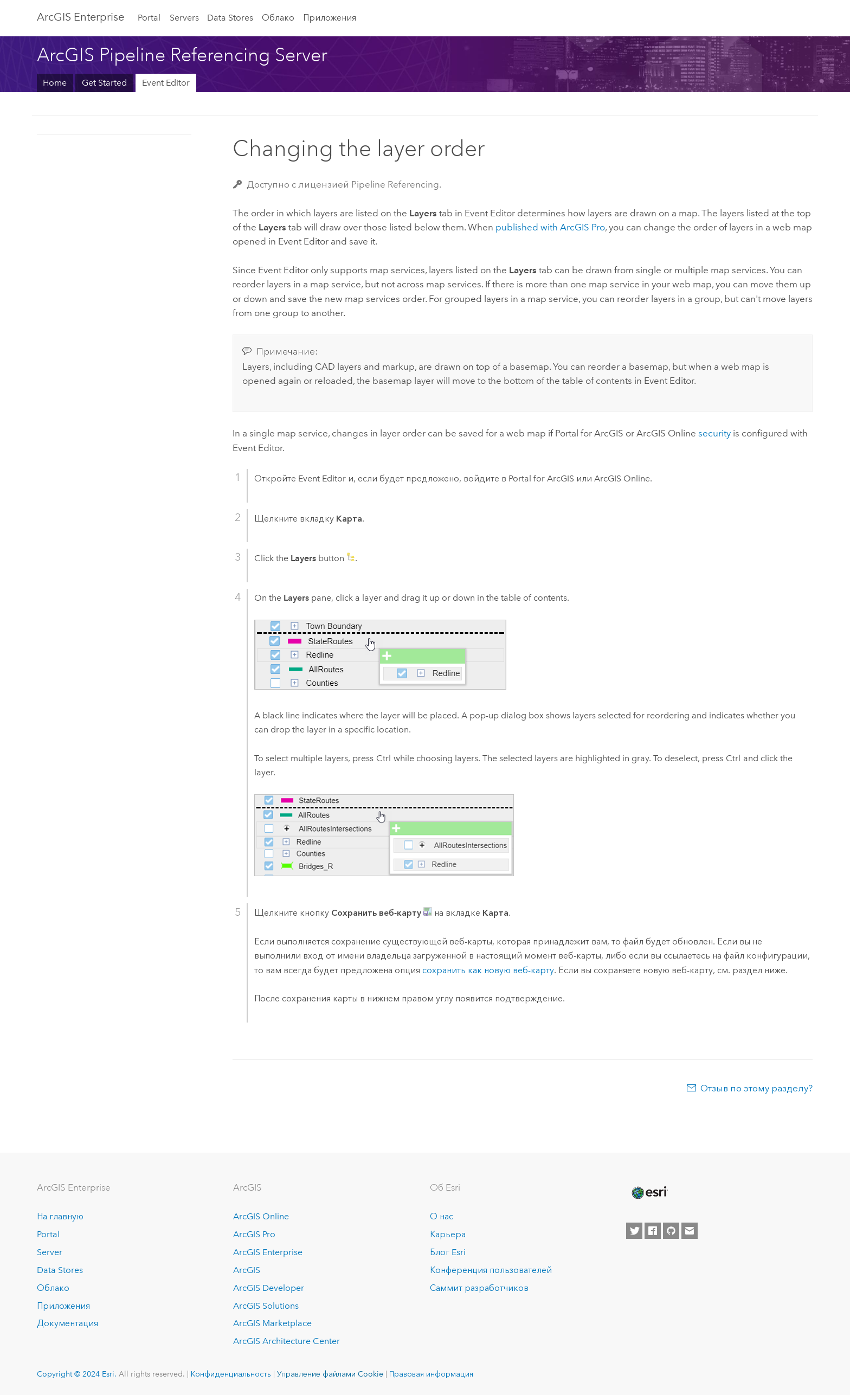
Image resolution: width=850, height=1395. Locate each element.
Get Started (104, 83)
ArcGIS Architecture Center (286, 1341)
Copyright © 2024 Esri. (77, 1374)
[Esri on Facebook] (653, 1231)
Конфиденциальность (231, 1374)
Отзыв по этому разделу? (756, 1088)
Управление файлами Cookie (330, 1374)
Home (55, 83)
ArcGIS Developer (268, 1288)
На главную (60, 1216)
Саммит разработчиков (479, 1288)
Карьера (448, 1234)
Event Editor (166, 83)
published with (550, 227)
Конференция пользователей (491, 1270)
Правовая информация (431, 1374)
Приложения (329, 17)
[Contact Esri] (689, 1231)
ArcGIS (246, 1270)
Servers (184, 17)
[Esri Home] (649, 1193)
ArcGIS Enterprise (80, 16)
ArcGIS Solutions (266, 1306)
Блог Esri (448, 1252)
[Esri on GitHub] (671, 1231)
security (714, 433)
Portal (149, 17)
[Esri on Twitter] (634, 1231)
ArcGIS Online (261, 1216)
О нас (441, 1216)
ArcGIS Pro (254, 1234)
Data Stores (230, 17)
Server (49, 1252)
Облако (278, 17)
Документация (67, 1323)
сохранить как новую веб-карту (488, 970)
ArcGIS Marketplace (272, 1323)
